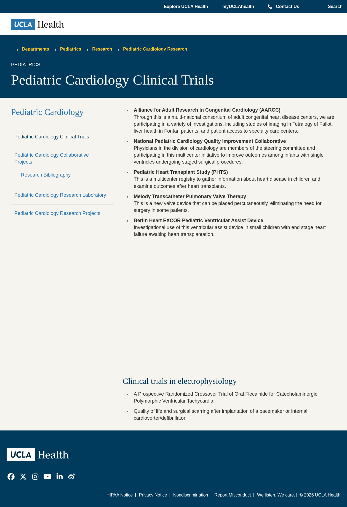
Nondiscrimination (190, 495)
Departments (35, 49)
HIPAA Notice (119, 495)
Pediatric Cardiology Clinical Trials (51, 137)
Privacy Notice (153, 495)
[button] (186, 6)
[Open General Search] (334, 6)
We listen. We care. (276, 495)
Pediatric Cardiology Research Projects (57, 213)
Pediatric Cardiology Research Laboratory (60, 195)
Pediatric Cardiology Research (155, 49)
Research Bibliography (46, 175)
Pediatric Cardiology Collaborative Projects (51, 158)
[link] (11, 476)
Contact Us (287, 6)
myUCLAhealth (238, 6)
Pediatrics (70, 49)
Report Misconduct (232, 495)
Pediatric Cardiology (47, 112)
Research (102, 49)
